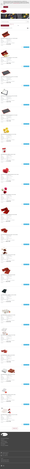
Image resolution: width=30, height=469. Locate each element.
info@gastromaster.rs (5, 452)
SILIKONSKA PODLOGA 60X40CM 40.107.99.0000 (9, 115)
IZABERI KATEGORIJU (5, 25)
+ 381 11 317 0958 (5, 454)
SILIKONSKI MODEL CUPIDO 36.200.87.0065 (8, 394)
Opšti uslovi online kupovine (5, 461)
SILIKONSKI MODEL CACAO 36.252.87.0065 (8, 254)
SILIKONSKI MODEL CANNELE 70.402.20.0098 (8, 294)
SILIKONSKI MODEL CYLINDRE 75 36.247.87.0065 (9, 414)
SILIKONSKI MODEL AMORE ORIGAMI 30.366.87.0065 (10, 174)
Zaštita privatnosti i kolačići (5, 459)
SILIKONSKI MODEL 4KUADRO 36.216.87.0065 (8, 134)
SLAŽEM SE (6, 6)
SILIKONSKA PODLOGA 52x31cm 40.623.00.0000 (9, 95)
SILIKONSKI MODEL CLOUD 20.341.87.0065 (8, 314)
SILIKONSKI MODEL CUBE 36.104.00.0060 (8, 355)
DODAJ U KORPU (26, 47)
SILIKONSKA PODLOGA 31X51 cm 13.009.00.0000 (9, 38)
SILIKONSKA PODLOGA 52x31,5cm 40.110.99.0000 (9, 76)
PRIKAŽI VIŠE (15, 428)
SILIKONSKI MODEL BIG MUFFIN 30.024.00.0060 (9, 214)
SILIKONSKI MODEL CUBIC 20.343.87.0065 (8, 374)
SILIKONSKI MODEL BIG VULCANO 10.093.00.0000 (9, 234)
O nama (2, 458)
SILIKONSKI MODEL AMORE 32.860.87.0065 (8, 154)
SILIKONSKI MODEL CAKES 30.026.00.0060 (8, 274)
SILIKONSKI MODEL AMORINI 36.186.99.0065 (8, 194)
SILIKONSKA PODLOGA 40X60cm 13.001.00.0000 (9, 57)
